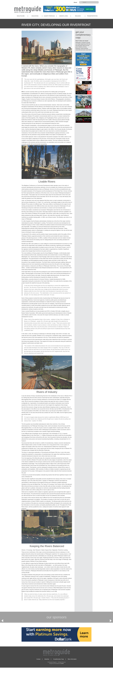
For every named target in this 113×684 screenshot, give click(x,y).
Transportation (92, 16)
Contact (38, 675)
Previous (2, 628)
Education (35, 16)
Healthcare (21, 16)
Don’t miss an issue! (82, 41)
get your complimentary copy (83, 35)
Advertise (46, 675)
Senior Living (63, 16)
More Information (72, 675)
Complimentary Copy (58, 675)
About (75, 2)
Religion (78, 16)
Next (111, 628)
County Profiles (49, 16)
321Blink (62, 679)
